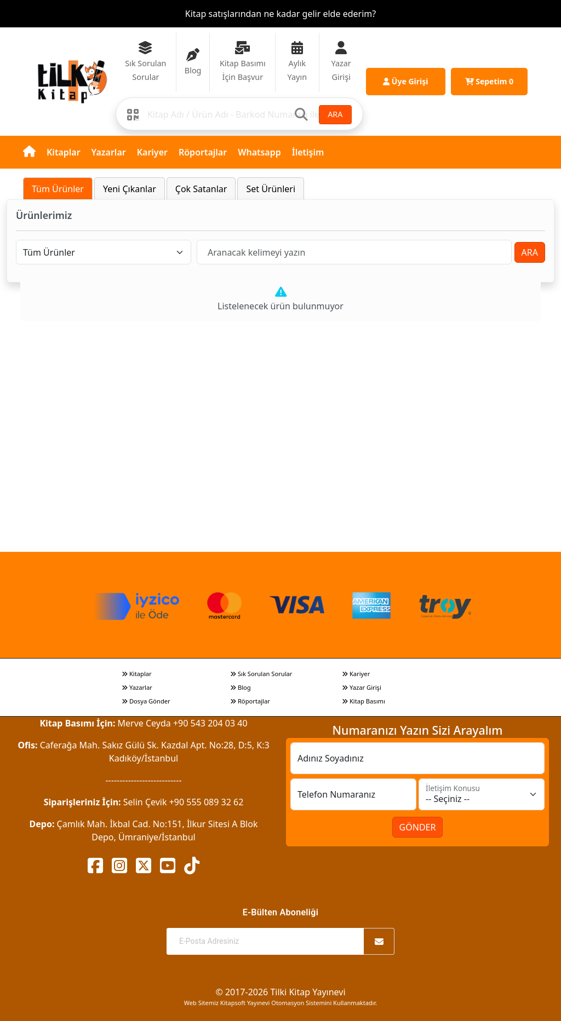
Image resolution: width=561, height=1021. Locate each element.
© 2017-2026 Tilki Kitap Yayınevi (280, 992)
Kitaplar (64, 152)
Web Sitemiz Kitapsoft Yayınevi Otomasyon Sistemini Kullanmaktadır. (280, 1003)
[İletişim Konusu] (482, 794)
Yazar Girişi (361, 687)
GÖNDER (417, 827)
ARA (335, 114)
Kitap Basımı (363, 701)
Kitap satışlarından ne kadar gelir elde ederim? (280, 14)
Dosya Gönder (146, 701)
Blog (240, 687)
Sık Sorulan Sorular (261, 674)
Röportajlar (203, 152)
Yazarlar (108, 152)
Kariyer (152, 152)
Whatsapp (259, 152)
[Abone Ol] (379, 941)
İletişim (308, 152)
